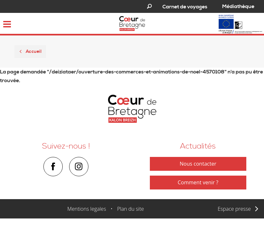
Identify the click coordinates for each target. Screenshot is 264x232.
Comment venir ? (198, 182)
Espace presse (234, 208)
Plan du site (130, 208)
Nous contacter (198, 163)
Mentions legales (86, 208)
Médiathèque (238, 6)
